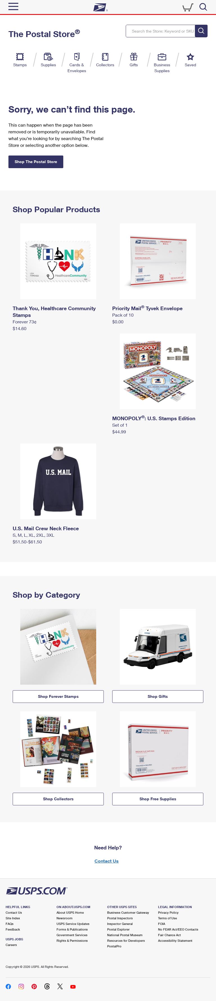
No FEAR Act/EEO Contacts (178, 929)
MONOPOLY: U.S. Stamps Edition (153, 418)
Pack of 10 (123, 314)
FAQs (10, 923)
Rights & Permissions (72, 940)
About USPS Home (70, 912)
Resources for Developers (126, 940)
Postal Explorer (118, 929)
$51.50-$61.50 (27, 541)
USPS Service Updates (73, 923)
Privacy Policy (168, 912)
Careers (11, 945)
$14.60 (19, 328)
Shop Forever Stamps (58, 696)
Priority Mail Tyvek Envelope (147, 308)
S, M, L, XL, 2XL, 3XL (33, 535)
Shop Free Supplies (158, 798)
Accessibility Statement (175, 940)
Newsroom (65, 918)
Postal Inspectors (120, 918)
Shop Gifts (158, 696)
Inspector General (120, 923)
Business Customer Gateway (128, 912)
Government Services (72, 935)
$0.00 (117, 321)
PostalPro (114, 946)
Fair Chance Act (169, 935)
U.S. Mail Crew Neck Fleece (46, 528)
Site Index (13, 918)
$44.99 (119, 431)
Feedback (13, 929)
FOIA (161, 923)
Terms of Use (167, 918)
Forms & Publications (72, 929)
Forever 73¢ (25, 321)
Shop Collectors (58, 798)
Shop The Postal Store (36, 161)
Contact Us (106, 860)
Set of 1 (120, 425)
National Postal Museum (125, 935)
